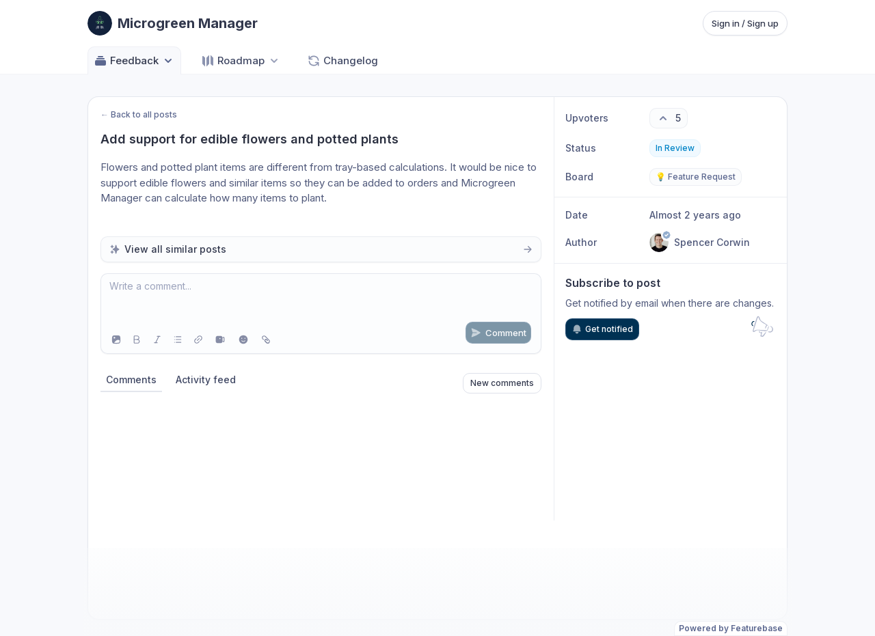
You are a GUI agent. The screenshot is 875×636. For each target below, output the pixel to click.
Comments (131, 379)
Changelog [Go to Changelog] (342, 61)
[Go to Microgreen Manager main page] (173, 23)
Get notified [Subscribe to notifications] (602, 329)
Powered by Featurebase (731, 628)
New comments (502, 383)
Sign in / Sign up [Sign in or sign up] (745, 23)
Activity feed (206, 379)
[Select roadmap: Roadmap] (241, 60)
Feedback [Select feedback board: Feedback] (134, 61)
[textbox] (321, 299)
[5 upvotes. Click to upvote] (668, 118)
